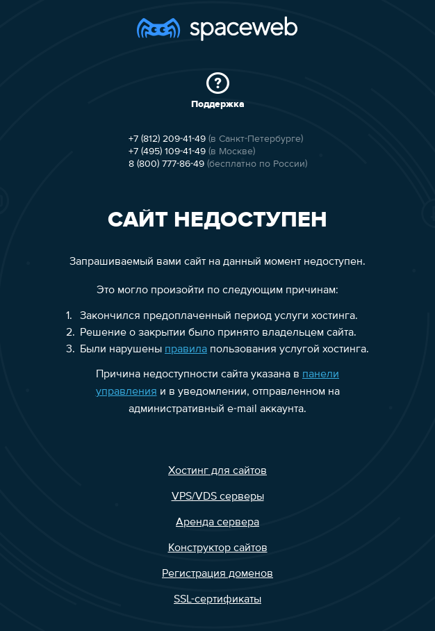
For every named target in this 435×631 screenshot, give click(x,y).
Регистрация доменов (217, 574)
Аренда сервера (217, 522)
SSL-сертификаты (217, 599)
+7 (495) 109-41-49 (167, 151)
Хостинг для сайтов (217, 471)
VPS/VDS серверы (218, 496)
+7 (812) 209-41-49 (167, 139)
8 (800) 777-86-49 (166, 164)
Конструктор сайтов (218, 548)
